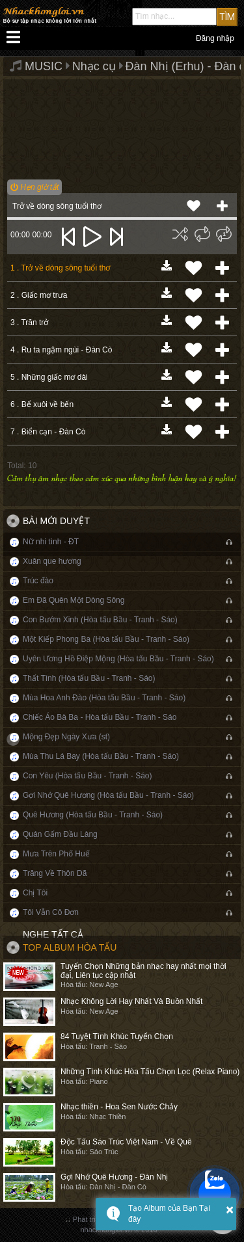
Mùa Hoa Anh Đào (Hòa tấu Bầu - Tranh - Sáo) (104, 697)
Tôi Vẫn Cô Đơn (51, 912)
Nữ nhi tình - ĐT (51, 541)
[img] (180, 234)
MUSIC (43, 66)
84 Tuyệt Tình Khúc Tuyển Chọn (117, 1036)
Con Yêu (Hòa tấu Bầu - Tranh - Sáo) (87, 775)
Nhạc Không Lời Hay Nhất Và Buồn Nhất (131, 1001)
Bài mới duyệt (56, 521)
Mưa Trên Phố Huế (56, 853)
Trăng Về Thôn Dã (55, 873)
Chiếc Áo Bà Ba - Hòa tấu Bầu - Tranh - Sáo (99, 717)
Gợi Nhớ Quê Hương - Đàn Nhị (114, 1177)
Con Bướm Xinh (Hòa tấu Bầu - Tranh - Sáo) (100, 619)
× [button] (230, 1209)
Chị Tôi (35, 892)
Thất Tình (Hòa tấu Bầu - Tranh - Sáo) (89, 678)
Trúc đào (38, 580)
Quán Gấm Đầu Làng (60, 834)
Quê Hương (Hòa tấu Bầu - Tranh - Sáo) (93, 814)
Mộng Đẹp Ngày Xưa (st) (66, 736)
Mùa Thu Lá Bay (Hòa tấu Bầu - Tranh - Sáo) (101, 756)
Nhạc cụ (94, 66)
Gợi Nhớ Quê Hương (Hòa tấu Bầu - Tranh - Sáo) (108, 795)
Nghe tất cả (53, 934)
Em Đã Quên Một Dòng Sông (73, 600)
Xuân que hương (52, 561)
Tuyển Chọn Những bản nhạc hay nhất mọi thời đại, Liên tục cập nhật (143, 970)
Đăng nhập (215, 38)
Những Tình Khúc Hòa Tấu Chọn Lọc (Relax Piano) (150, 1071)
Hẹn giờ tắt (34, 187)
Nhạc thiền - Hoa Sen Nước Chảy (119, 1106)
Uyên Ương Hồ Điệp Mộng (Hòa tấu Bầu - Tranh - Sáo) (118, 658)
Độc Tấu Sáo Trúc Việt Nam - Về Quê (126, 1141)
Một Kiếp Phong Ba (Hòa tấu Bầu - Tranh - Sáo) (106, 639)
